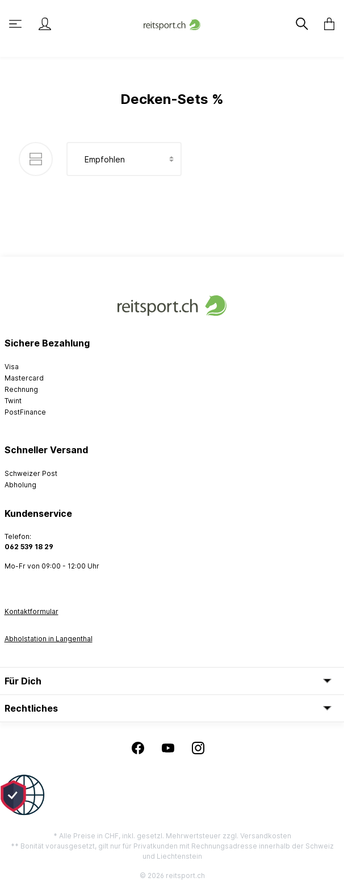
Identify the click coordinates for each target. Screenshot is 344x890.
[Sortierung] (124, 159)
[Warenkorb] (325, 24)
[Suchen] (303, 24)
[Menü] (16, 24)
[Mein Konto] (45, 24)
